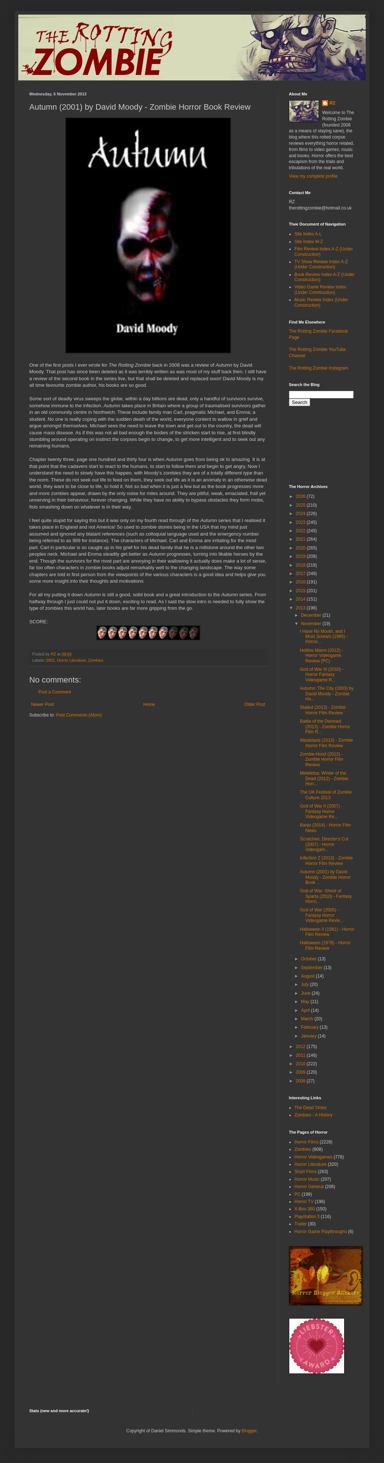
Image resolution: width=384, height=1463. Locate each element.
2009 (301, 1072)
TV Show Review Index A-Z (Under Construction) (321, 264)
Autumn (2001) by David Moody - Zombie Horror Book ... (325, 877)
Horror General (309, 1186)
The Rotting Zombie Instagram (318, 368)
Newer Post (42, 704)
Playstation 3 (307, 1216)
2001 (50, 660)
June (306, 993)
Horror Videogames (313, 1157)
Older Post (254, 704)
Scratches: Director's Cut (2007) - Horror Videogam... (324, 844)
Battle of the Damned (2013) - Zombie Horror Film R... (325, 726)
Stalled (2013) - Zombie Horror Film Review (323, 710)
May (305, 1001)
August (308, 976)
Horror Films (306, 1142)
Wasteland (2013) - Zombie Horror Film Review (326, 743)
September (312, 967)
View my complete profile (313, 176)
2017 (301, 573)
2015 (301, 590)
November (312, 623)
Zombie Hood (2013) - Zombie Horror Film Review (321, 759)
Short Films (305, 1171)
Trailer (300, 1223)
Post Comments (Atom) (79, 715)
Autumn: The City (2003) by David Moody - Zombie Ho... (327, 694)
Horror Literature (71, 660)
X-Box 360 (304, 1208)
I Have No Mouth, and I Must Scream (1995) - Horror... (324, 636)
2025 (301, 505)
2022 (301, 530)
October (309, 958)
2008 (301, 1081)
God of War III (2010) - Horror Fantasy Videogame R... (322, 675)
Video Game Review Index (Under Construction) (320, 289)
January (309, 1036)
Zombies (95, 660)
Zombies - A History (313, 1115)
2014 (301, 599)
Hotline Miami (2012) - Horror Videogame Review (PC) (321, 656)
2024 (301, 513)
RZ (332, 103)
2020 (301, 548)
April (306, 1010)
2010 (301, 1063)
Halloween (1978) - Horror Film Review (325, 945)
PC (297, 1194)
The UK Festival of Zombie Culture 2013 (326, 795)
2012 (301, 1046)
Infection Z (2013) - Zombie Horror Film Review (326, 860)
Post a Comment (54, 692)
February (310, 1027)
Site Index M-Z (308, 241)
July (305, 984)
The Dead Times (310, 1107)
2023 (301, 522)
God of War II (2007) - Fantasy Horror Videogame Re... (321, 811)
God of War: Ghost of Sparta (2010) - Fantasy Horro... (326, 896)
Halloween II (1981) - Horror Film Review (327, 932)
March (308, 1018)
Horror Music (307, 1179)
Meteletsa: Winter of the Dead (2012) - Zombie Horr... (324, 778)
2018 (301, 565)
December (312, 615)
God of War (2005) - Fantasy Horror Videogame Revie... (322, 915)
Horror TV (303, 1201)
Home (149, 704)
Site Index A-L (308, 234)
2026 (301, 496)
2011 (301, 1055)
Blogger (249, 1430)
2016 (301, 582)
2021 (301, 539)
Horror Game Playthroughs (320, 1231)
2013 (301, 607)
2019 (301, 556)
